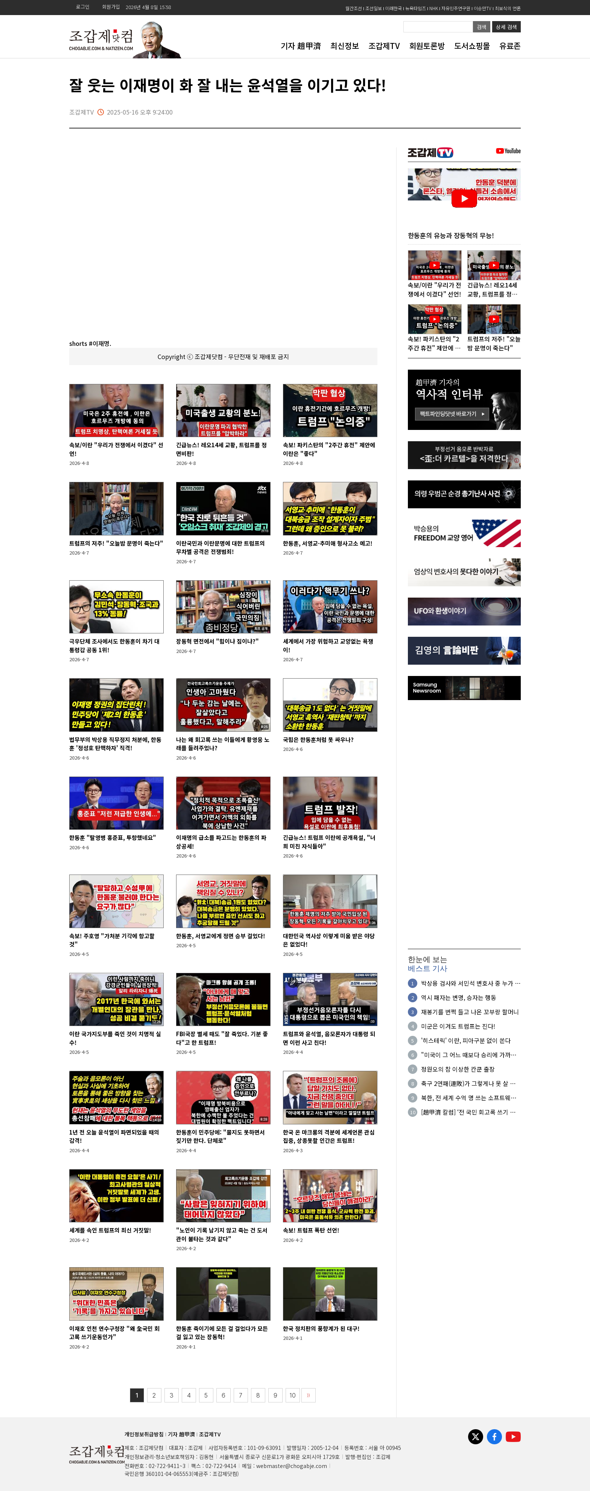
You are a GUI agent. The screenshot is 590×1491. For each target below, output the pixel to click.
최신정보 (344, 45)
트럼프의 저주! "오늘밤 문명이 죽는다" (116, 543)
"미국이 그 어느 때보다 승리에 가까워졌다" (468, 1055)
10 (293, 1395)
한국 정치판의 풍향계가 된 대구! (321, 1328)
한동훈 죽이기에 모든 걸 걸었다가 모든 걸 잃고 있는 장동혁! (222, 1332)
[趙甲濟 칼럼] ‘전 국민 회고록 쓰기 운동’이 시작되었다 (468, 1112)
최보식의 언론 (508, 8)
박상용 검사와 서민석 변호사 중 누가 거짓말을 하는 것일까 (470, 983)
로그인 (83, 6)
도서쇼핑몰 (472, 45)
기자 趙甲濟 (301, 45)
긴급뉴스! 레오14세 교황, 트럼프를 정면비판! (221, 449)
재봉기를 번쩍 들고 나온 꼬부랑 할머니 (470, 1012)
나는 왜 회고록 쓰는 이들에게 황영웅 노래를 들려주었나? (222, 744)
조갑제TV (384, 45)
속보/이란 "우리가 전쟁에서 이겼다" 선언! (116, 449)
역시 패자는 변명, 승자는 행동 (458, 997)
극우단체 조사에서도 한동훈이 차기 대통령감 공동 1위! (114, 645)
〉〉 (308, 1395)
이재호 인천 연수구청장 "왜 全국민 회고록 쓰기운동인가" (114, 1332)
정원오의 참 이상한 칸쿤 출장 (458, 1069)
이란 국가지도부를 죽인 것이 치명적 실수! (115, 1038)
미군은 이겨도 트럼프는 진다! (458, 1026)
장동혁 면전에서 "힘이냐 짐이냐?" (217, 641)
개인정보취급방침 (144, 1434)
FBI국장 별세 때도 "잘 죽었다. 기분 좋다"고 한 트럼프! (222, 1038)
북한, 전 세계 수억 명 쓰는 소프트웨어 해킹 (468, 1098)
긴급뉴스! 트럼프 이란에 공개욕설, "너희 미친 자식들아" (329, 841)
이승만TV (482, 8)
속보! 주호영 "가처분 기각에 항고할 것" (112, 940)
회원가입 (111, 6)
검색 (482, 27)
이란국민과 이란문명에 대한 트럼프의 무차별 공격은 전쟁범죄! (220, 547)
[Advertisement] (464, 824)
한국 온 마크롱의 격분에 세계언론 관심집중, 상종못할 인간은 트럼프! (329, 1136)
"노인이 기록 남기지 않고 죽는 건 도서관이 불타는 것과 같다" (222, 1234)
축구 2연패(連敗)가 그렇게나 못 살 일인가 (468, 1083)
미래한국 (393, 8)
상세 (506, 27)
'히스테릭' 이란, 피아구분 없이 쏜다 (466, 1040)
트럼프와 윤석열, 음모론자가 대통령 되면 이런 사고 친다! (329, 1038)
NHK (433, 8)
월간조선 (353, 8)
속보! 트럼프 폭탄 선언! (311, 1230)
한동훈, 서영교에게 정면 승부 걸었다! (220, 936)
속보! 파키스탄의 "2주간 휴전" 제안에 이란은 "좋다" (329, 449)
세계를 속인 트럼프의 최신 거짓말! (110, 1230)
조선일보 (373, 8)
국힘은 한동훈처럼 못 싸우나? (318, 739)
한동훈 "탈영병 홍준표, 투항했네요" (112, 837)
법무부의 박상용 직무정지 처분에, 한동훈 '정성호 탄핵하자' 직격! (115, 744)
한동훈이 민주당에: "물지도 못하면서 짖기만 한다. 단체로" (220, 1136)
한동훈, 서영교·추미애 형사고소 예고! (328, 543)
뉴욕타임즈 (415, 8)
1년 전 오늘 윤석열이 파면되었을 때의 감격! (114, 1136)
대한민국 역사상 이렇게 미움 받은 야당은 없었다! (329, 940)
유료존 (510, 45)
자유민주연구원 (455, 8)
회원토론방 (427, 45)
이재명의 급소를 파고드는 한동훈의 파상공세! (221, 841)
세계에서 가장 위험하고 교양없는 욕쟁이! (328, 645)
